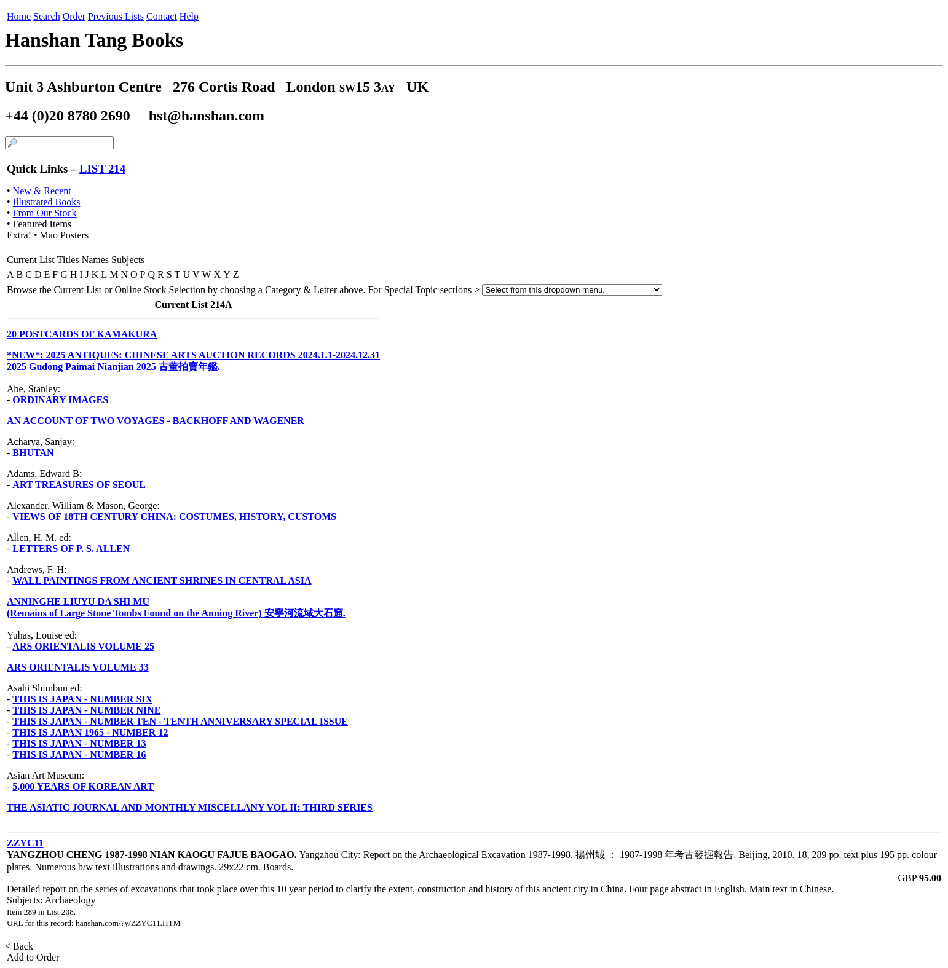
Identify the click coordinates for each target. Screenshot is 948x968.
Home (19, 16)
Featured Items (42, 224)
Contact (161, 16)
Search (46, 16)
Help (189, 16)
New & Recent (42, 191)
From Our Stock (45, 213)
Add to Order (33, 957)
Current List (31, 259)
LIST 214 (102, 168)
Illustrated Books (47, 202)
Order (74, 16)
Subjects (127, 259)
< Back (20, 946)
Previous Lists (116, 16)
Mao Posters (64, 235)
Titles (68, 259)
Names (95, 259)
